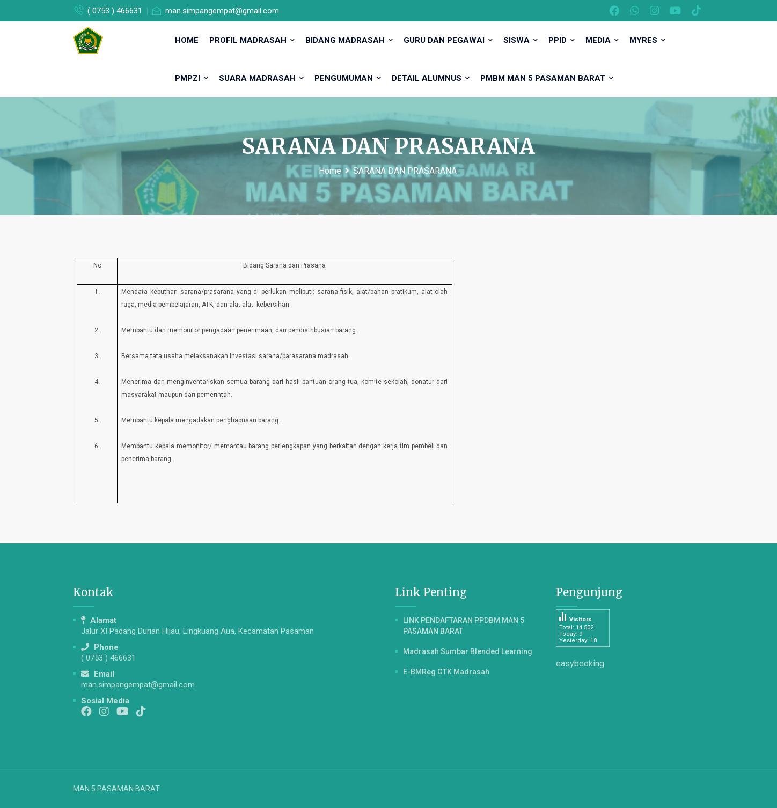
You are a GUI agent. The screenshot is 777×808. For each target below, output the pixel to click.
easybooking (580, 663)
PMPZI (191, 78)
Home (330, 171)
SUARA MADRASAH (261, 78)
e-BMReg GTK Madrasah (446, 672)
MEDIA (602, 40)
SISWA (520, 40)
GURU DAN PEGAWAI (448, 40)
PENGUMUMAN (347, 78)
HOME (187, 40)
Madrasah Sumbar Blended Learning (467, 651)
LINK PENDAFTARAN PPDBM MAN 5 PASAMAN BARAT (463, 625)
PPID (561, 40)
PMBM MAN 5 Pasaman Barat (546, 78)
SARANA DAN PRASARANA (405, 171)
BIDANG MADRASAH (349, 40)
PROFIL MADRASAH (252, 40)
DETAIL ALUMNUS (431, 78)
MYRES (647, 40)
